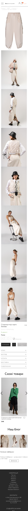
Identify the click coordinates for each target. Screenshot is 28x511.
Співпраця (13, 482)
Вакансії (13, 480)
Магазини (13, 479)
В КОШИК (5, 345)
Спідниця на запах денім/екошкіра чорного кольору (11, 418)
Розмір (3, 335)
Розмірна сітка (13, 484)
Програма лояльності (13, 489)
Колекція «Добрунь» (7, 452)
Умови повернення (13, 488)
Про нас (13, 475)
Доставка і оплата (13, 486)
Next (25, 393)
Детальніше (14, 461)
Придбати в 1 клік (22, 344)
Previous (2, 393)
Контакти (13, 477)
